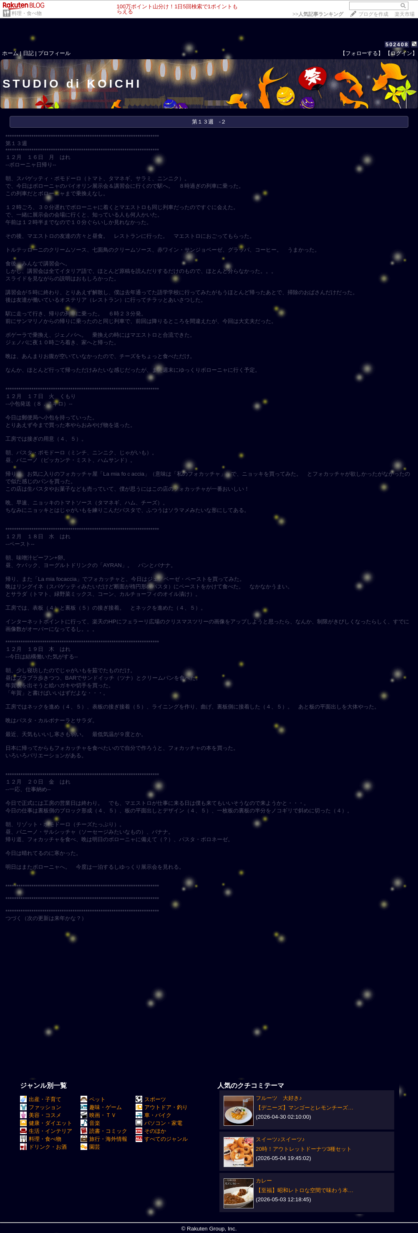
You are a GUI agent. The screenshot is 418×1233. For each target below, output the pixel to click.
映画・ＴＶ (98, 1115)
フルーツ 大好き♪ (279, 1098)
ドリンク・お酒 (43, 1147)
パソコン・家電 (159, 1123)
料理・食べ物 (27, 13)
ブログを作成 (373, 14)
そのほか (151, 1131)
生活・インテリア (46, 1131)
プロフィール (54, 53)
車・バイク (153, 1115)
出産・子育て (40, 1099)
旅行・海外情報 (104, 1139)
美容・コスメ (40, 1115)
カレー (264, 1181)
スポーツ (151, 1099)
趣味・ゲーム (101, 1107)
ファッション (40, 1107)
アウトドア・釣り (162, 1107)
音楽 (90, 1123)
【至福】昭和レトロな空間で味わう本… (304, 1190)
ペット (93, 1099)
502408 (396, 44)
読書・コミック (104, 1131)
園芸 (90, 1147)
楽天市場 (405, 14)
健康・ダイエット (46, 1123)
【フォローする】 (361, 53)
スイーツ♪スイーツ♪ (280, 1139)
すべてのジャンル (162, 1139)
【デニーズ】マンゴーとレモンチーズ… (304, 1107)
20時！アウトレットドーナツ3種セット (304, 1149)
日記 (28, 53)
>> (317, 14)
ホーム (10, 53)
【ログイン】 (401, 53)
